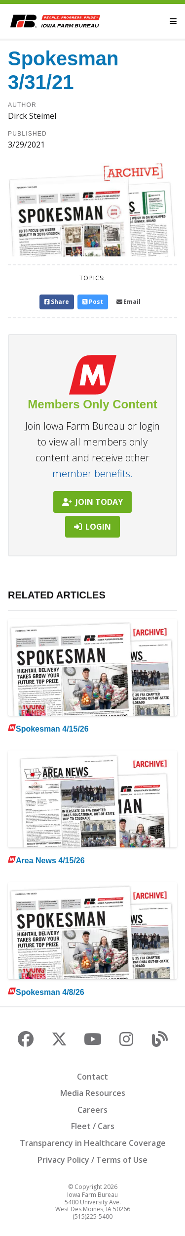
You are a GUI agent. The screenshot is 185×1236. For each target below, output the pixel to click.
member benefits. (92, 473)
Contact (92, 1076)
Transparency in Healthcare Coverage (93, 1142)
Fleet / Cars (92, 1126)
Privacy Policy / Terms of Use (92, 1159)
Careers (92, 1109)
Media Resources (92, 1093)
